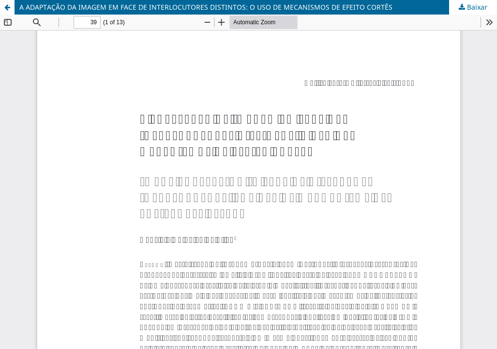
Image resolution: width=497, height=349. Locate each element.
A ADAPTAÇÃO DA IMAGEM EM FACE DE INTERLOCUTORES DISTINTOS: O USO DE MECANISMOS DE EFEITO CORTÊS (205, 7)
